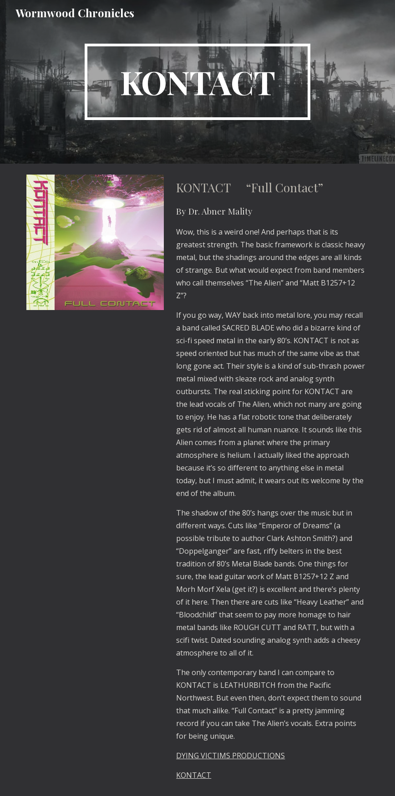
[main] (197, 82)
